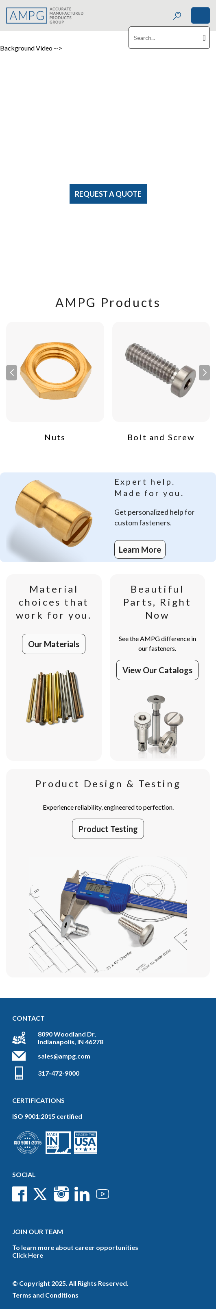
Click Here (27, 1255)
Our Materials (53, 644)
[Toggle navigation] (200, 15)
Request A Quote (108, 193)
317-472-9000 (58, 1073)
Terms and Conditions (45, 1295)
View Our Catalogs (157, 670)
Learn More (140, 549)
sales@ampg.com (64, 1056)
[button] (204, 372)
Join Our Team (37, 1231)
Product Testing (108, 829)
